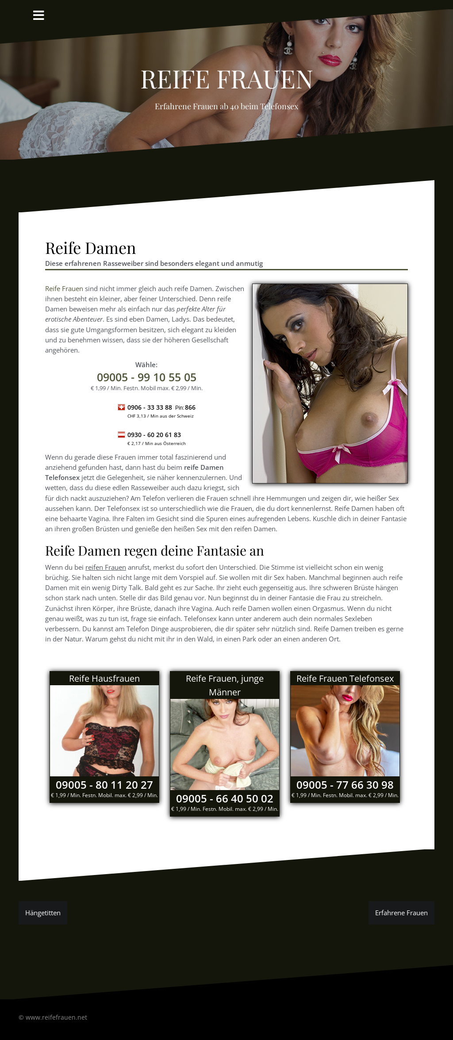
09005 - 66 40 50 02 (224, 798)
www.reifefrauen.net (56, 1017)
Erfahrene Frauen (401, 912)
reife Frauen (226, 73)
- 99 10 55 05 (146, 376)
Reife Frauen (64, 288)
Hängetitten (43, 912)
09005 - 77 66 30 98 (345, 784)
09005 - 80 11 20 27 (104, 784)
